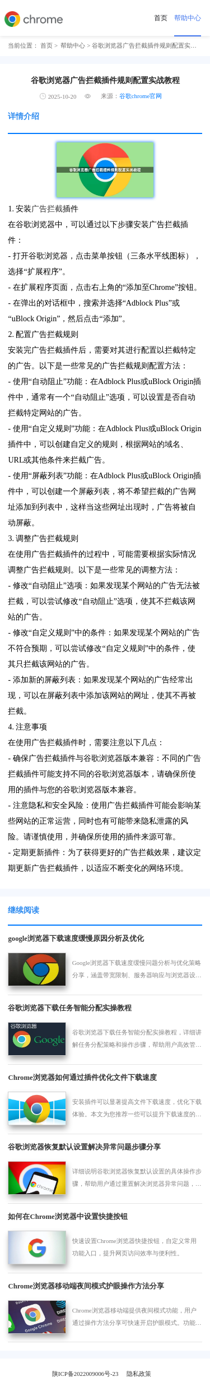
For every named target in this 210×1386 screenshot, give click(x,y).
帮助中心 (187, 18)
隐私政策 (139, 1373)
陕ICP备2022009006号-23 (85, 1373)
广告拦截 (47, 209)
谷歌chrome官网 (140, 96)
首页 (160, 18)
